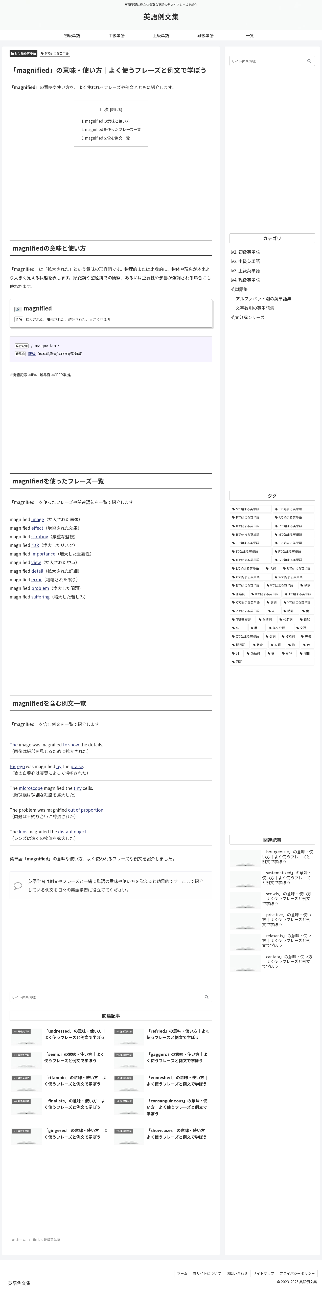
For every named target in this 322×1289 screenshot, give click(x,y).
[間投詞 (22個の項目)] (240, 645)
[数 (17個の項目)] (293, 645)
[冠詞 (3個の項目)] (272, 661)
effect (37, 528)
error (36, 579)
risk (35, 545)
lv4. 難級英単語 (23, 53)
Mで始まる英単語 (54, 53)
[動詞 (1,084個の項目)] (306, 585)
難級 (32, 353)
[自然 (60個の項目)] (306, 619)
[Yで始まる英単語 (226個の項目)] (298, 602)
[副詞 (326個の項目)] (272, 602)
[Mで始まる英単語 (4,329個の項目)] (294, 534)
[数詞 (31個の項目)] (271, 636)
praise (77, 766)
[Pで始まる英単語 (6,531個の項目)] (251, 517)
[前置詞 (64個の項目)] (267, 619)
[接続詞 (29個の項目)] (289, 636)
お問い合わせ (237, 1273)
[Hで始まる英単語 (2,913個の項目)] (251, 560)
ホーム (182, 1273)
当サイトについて (207, 1273)
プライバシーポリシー (297, 1273)
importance (43, 553)
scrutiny (39, 536)
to (65, 744)
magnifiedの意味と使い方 (107, 121)
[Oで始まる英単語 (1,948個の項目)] (250, 577)
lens (23, 831)
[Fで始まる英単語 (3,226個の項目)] (293, 551)
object (80, 831)
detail (37, 571)
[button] (206, 997)
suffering (40, 596)
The (14, 744)
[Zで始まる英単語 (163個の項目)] (247, 611)
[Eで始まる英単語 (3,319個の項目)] (293, 543)
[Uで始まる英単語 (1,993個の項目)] (297, 568)
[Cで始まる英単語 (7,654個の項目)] (294, 509)
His (13, 766)
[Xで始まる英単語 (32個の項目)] (246, 636)
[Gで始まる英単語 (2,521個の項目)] (294, 560)
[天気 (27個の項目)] (306, 636)
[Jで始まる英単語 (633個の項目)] (298, 594)
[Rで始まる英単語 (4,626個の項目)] (293, 526)
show (73, 744)
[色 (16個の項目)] (307, 645)
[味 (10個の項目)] (272, 653)
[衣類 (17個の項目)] (276, 645)
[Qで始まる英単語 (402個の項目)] (246, 602)
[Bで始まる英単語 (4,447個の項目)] (251, 534)
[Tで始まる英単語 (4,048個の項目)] (251, 543)
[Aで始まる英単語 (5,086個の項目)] (294, 517)
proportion (92, 810)
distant (65, 831)
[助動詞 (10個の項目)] (254, 653)
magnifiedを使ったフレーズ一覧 (113, 129)
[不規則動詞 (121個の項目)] (243, 619)
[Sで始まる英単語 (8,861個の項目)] (251, 509)
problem (40, 588)
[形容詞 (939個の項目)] (239, 594)
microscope (31, 788)
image (37, 519)
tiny (78, 788)
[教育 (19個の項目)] (259, 645)
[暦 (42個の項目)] (257, 628)
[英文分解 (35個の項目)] (280, 628)
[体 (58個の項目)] (238, 628)
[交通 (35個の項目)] (304, 628)
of (78, 810)
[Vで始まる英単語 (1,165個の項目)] (280, 585)
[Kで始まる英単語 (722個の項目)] (265, 594)
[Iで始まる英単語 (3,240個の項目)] (250, 551)
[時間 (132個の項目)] (290, 611)
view (36, 562)
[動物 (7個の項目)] (288, 653)
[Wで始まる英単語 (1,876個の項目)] (293, 577)
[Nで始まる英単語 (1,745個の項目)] (246, 585)
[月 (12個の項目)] (237, 653)
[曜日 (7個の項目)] (306, 653)
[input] (111, 997)
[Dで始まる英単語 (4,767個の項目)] (251, 526)
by (58, 766)
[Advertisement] (111, 189)
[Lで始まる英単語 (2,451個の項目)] (246, 568)
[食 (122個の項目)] (307, 611)
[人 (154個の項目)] (273, 611)
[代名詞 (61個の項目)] (287, 619)
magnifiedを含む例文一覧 (107, 138)
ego (21, 766)
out (71, 810)
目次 (104, 109)
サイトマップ (263, 1273)
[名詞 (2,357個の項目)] (272, 568)
